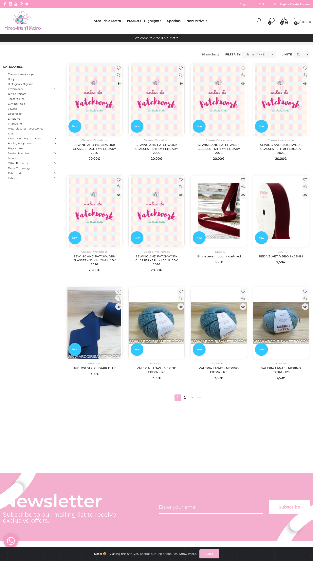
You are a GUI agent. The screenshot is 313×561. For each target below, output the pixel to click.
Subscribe (289, 441)
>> (198, 397)
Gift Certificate (17, 93)
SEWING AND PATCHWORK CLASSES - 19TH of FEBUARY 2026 (156, 149)
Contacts (79, 503)
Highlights (152, 21)
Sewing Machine (18, 153)
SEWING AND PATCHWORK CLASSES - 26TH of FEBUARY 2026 (94, 149)
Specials (173, 21)
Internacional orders (87, 532)
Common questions (87, 525)
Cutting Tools (16, 103)
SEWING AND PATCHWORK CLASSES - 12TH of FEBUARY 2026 (218, 149)
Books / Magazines (20, 143)
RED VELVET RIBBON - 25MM (281, 256)
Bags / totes (15, 148)
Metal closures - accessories (25, 128)
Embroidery (15, 88)
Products (134, 21)
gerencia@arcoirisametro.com (25, 509)
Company (80, 496)
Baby (11, 79)
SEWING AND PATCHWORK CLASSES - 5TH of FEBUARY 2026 (281, 149)
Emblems (14, 118)
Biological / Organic (20, 84)
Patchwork (15, 173)
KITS (10, 133)
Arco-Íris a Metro (107, 21)
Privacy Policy (83, 518)
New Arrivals (197, 21)
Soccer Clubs (16, 98)
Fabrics (12, 178)
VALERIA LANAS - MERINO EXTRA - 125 (281, 370)
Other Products (18, 163)
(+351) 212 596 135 (15, 496)
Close (209, 554)
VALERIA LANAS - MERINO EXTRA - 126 (157, 370)
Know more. (188, 554)
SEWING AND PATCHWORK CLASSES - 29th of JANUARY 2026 (157, 260)
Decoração (15, 113)
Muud (12, 158)
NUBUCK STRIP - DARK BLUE (94, 368)
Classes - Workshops (21, 74)
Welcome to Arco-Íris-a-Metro (156, 38)
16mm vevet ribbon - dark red (219, 256)
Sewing (12, 108)
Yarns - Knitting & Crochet (24, 138)
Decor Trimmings (19, 168)
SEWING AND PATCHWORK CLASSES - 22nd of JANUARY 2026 (94, 260)
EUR (263, 4)
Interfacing (15, 123)
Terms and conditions (89, 510)
